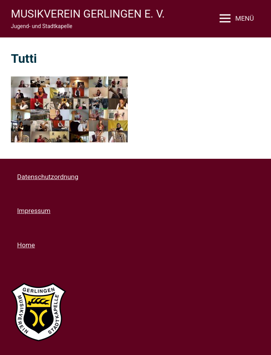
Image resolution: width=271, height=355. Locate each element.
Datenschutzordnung (47, 177)
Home (26, 245)
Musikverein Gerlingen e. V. (88, 13)
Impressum (34, 211)
